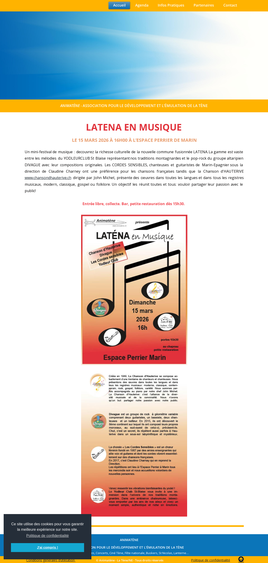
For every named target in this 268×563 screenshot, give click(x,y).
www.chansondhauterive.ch (48, 177)
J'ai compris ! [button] (47, 547)
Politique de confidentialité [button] (47, 536)
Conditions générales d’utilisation (50, 560)
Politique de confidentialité (210, 560)
